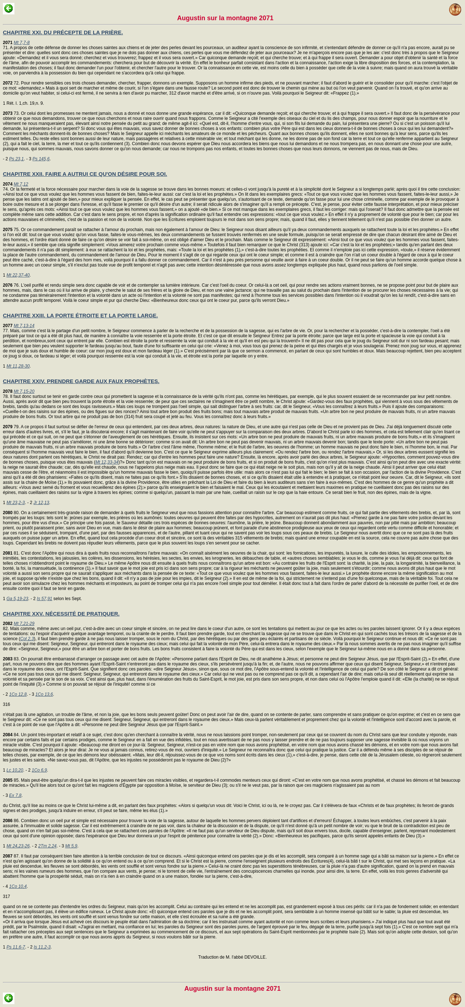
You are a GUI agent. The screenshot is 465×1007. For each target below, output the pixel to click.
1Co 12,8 (18, 694)
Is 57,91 (44, 598)
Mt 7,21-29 (24, 623)
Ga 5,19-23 (17, 598)
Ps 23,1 (16, 158)
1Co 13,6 (44, 694)
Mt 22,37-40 (18, 275)
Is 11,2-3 (42, 947)
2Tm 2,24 (47, 845)
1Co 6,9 (39, 770)
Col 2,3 (27, 638)
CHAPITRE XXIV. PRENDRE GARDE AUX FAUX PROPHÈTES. (81, 381)
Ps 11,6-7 (15, 947)
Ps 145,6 (40, 158)
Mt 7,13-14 (24, 325)
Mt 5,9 (71, 845)
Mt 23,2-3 (15, 502)
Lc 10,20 (14, 770)
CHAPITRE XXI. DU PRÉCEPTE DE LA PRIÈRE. (63, 32)
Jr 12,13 (41, 502)
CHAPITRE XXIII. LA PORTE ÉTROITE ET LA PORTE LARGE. (80, 315)
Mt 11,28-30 (18, 366)
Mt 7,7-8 (22, 42)
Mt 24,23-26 (18, 845)
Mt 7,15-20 (24, 391)
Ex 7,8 (15, 795)
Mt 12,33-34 (106, 462)
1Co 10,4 (18, 886)
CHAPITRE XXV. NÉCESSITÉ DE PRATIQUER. (61, 614)
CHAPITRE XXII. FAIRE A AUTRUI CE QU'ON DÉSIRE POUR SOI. (85, 174)
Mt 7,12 (21, 184)
